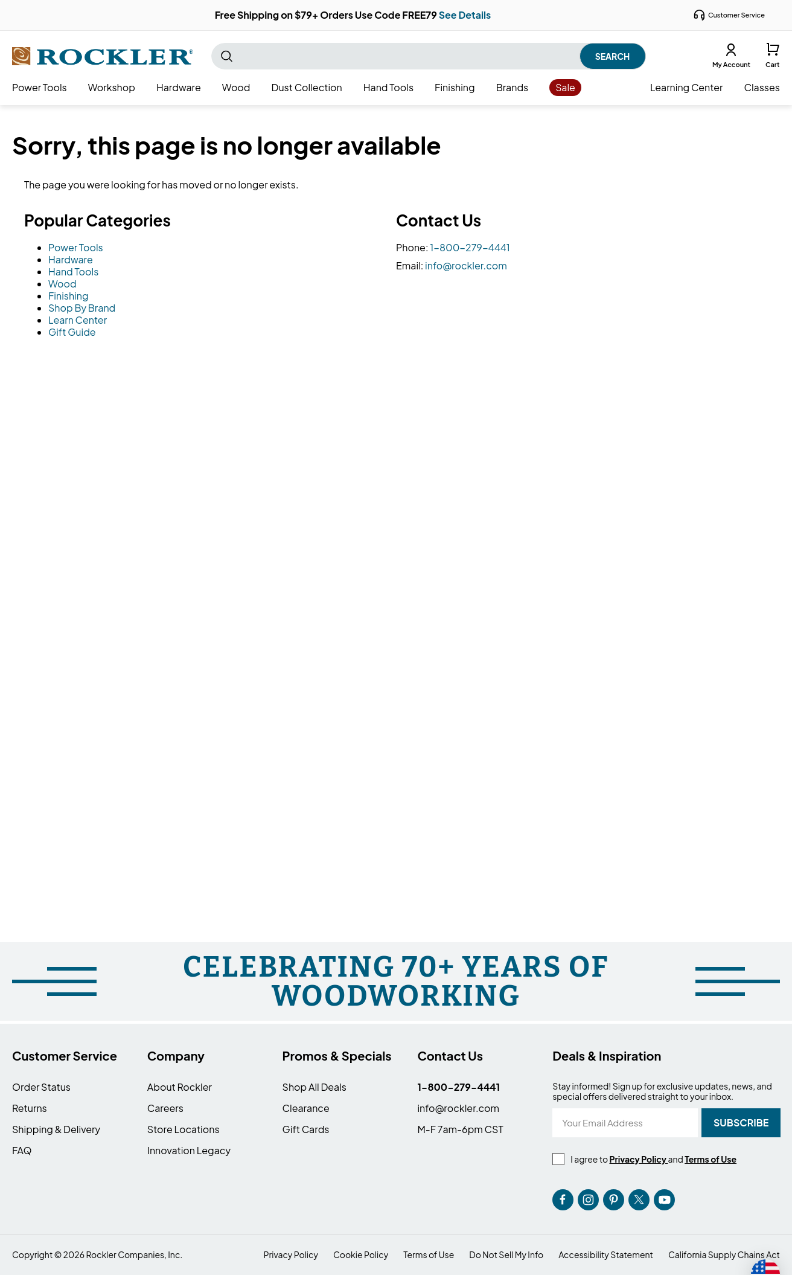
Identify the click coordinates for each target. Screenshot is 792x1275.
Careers (165, 1108)
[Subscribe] (741, 1122)
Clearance (306, 1108)
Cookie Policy (360, 1255)
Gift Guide (72, 332)
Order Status (41, 1087)
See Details (465, 14)
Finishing (68, 295)
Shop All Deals (314, 1087)
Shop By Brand (81, 307)
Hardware (70, 259)
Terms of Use (428, 1255)
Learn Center (77, 319)
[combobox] (428, 56)
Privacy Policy (291, 1255)
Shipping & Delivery (56, 1129)
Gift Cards (306, 1129)
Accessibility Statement (605, 1255)
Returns (29, 1108)
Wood (62, 283)
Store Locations (183, 1129)
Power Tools (75, 247)
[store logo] (102, 56)
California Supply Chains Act (724, 1255)
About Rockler (179, 1087)
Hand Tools (73, 271)
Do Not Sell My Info (506, 1255)
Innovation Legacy (189, 1150)
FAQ (22, 1150)
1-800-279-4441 (470, 247)
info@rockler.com (466, 265)
